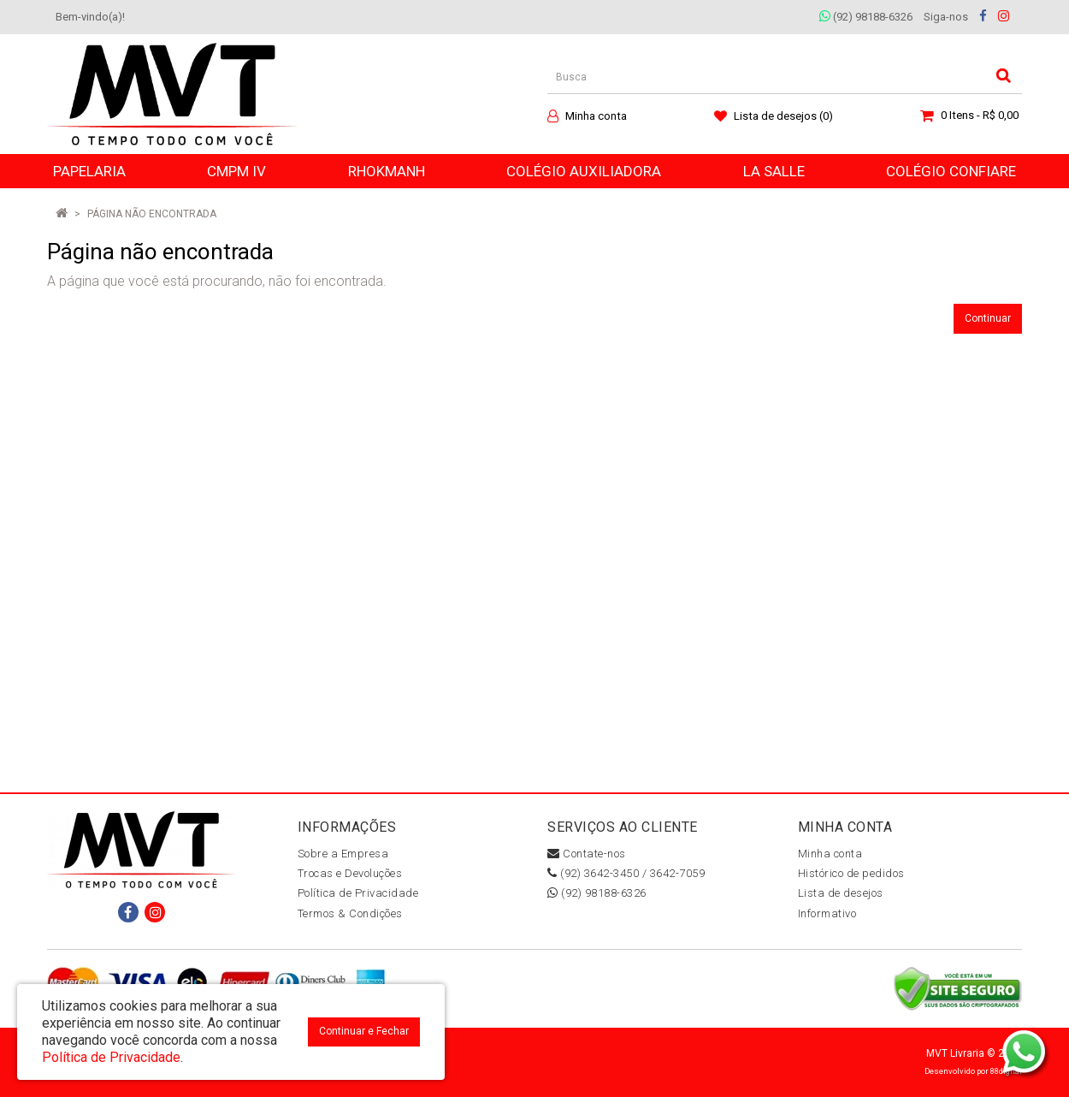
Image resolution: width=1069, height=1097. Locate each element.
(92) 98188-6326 (865, 16)
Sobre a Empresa (343, 853)
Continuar (988, 318)
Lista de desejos (840, 892)
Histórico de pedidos (851, 873)
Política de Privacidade (358, 892)
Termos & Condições (350, 913)
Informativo (827, 913)
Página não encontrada (151, 214)
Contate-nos (586, 853)
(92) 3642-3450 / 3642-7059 (626, 873)
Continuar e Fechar (364, 1031)
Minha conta (830, 853)
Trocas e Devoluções (350, 873)
